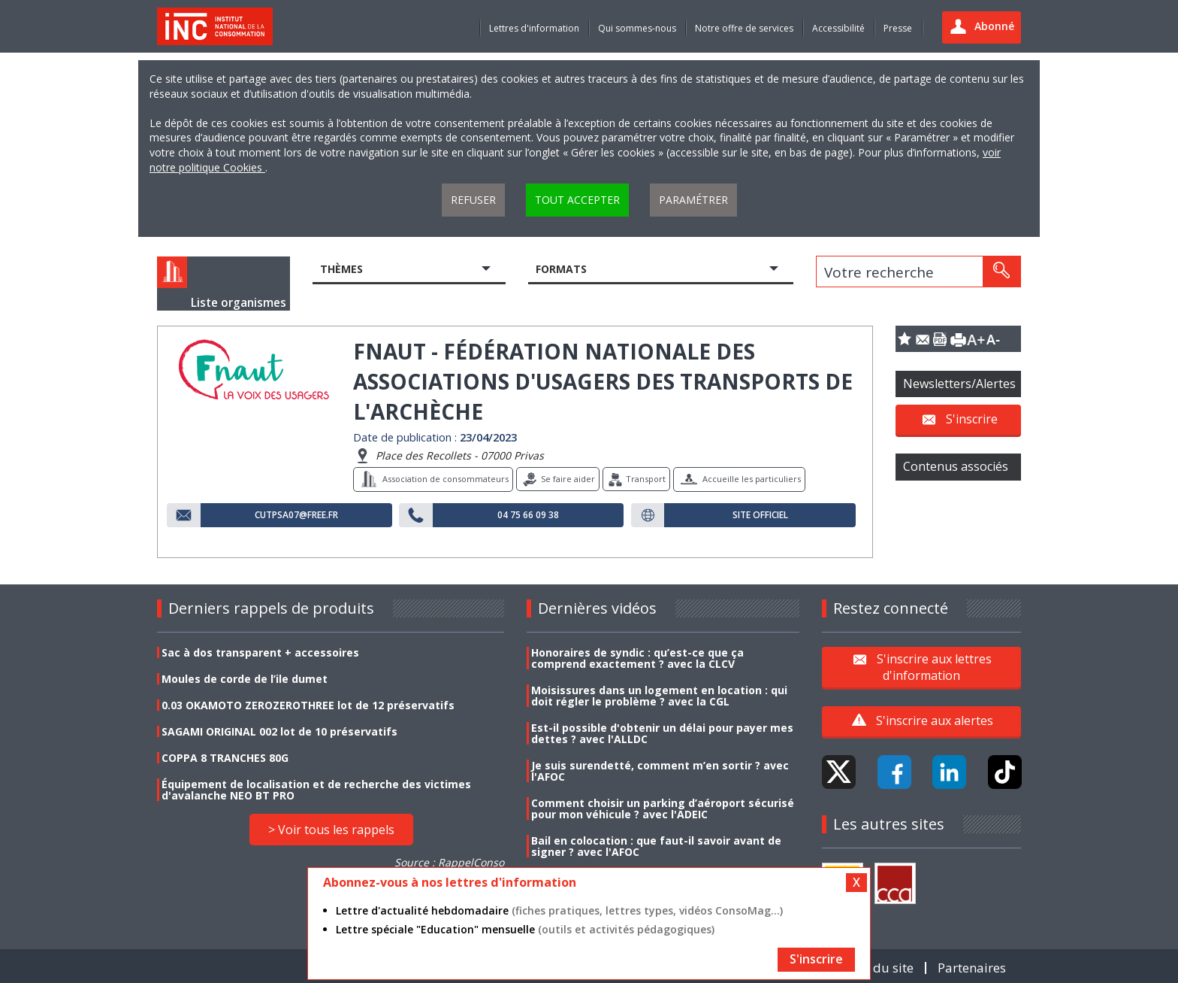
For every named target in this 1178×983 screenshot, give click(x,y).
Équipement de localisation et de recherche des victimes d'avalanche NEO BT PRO (316, 789)
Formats (561, 269)
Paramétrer (693, 200)
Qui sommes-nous (637, 28)
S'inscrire (972, 419)
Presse (898, 28)
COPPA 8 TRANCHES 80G (225, 758)
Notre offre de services (744, 28)
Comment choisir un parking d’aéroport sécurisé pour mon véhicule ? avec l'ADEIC (662, 808)
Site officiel (760, 515)
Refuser (473, 200)
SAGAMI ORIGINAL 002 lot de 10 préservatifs (279, 731)
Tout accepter (577, 200)
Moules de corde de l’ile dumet (245, 679)
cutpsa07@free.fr (296, 515)
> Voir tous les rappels (331, 829)
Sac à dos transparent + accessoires (260, 652)
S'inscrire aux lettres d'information (934, 666)
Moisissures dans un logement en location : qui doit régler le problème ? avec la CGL (659, 695)
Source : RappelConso (449, 862)
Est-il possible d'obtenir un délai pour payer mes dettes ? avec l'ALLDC (662, 733)
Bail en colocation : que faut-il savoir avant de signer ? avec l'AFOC (656, 846)
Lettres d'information (534, 28)
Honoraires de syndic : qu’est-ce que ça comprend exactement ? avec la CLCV (637, 658)
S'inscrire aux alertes (934, 720)
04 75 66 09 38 (528, 515)
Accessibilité (838, 28)
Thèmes (341, 269)
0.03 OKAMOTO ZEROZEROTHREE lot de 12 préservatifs (308, 705)
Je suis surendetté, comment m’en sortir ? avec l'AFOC (660, 771)
